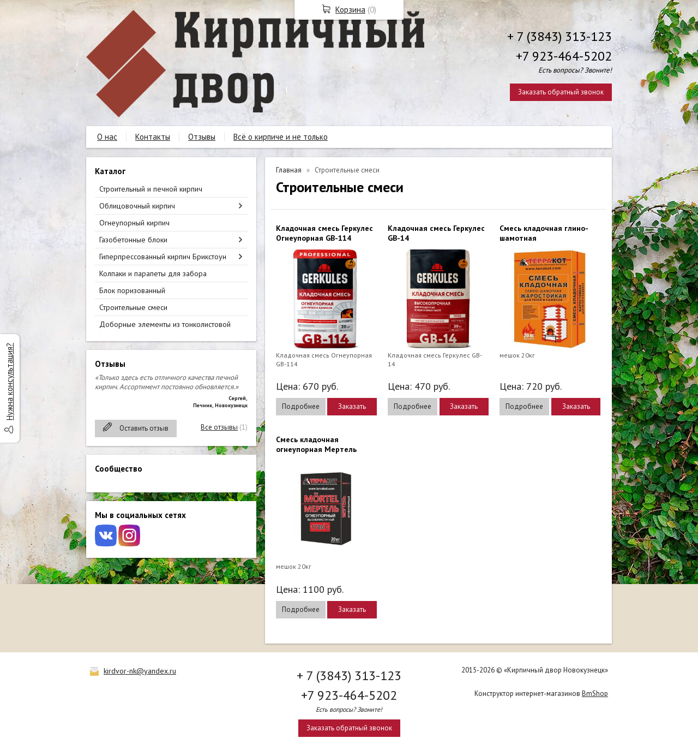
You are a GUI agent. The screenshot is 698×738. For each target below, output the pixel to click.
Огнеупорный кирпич (134, 223)
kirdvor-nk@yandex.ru (140, 671)
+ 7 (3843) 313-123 (559, 36)
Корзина (350, 9)
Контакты (152, 137)
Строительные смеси (133, 307)
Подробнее (301, 406)
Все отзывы (219, 427)
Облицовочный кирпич (137, 206)
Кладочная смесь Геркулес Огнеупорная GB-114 (324, 233)
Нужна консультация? (9, 381)
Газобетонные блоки (133, 240)
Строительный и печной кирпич (150, 189)
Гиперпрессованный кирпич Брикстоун (162, 256)
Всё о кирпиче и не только (280, 137)
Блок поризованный (132, 290)
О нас (107, 137)
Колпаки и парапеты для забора (153, 273)
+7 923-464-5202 (564, 55)
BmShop (595, 693)
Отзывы (201, 137)
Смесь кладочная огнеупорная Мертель (316, 444)
